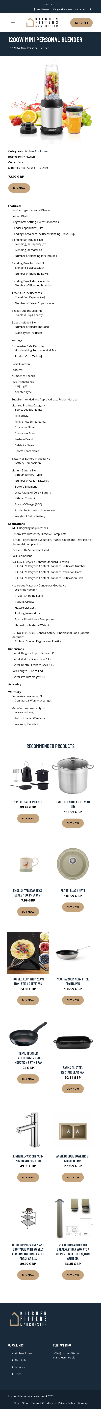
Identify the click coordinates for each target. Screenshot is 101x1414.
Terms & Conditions (43, 1403)
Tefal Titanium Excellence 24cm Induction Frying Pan (28, 1057)
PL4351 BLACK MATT (72, 890)
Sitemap (82, 1403)
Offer (18, 1374)
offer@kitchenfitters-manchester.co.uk (70, 9)
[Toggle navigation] (12, 22)
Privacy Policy (66, 1403)
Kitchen (29, 151)
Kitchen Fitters (23, 1353)
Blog (16, 1403)
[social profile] (57, 4)
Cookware (41, 151)
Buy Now (19, 188)
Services (20, 1367)
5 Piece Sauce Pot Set (28, 802)
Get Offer (81, 22)
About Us (20, 1360)
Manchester (41, 9)
